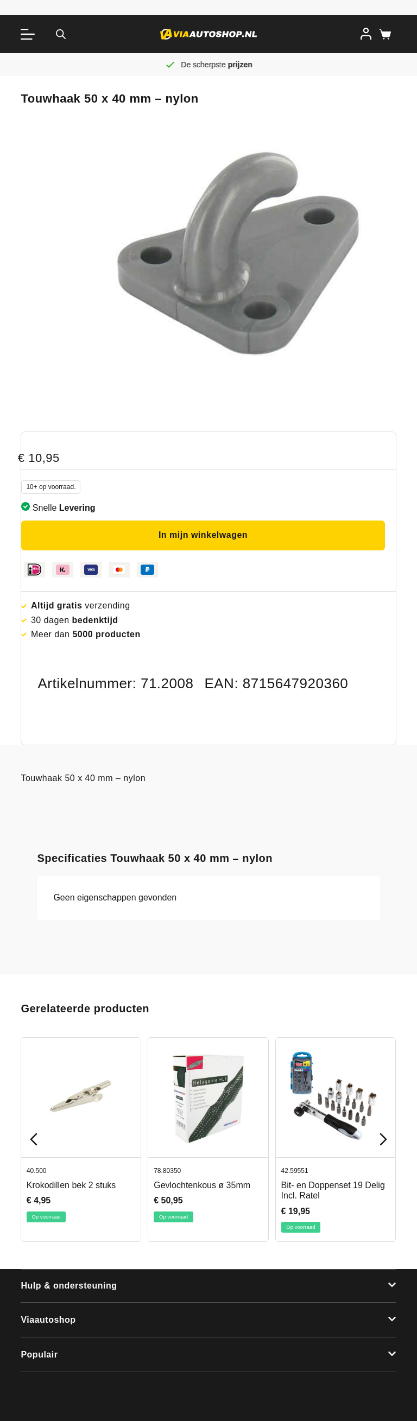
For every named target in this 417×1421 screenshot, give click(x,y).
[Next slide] (383, 1139)
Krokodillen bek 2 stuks (71, 1185)
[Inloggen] (366, 34)
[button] (208, 1286)
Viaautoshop (48, 1319)
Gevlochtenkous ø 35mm (202, 1185)
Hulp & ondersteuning (69, 1285)
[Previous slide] (34, 1139)
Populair (39, 1354)
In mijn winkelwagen (203, 535)
